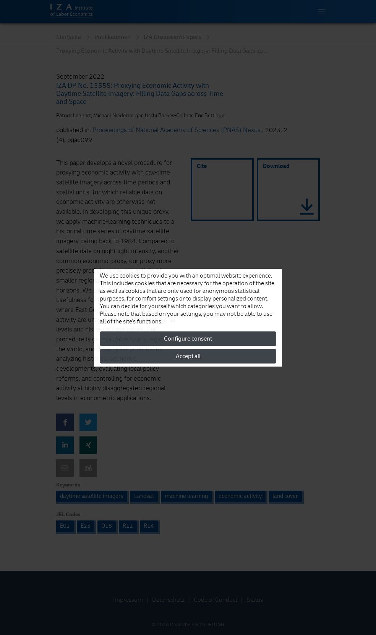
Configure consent (188, 339)
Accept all (188, 356)
